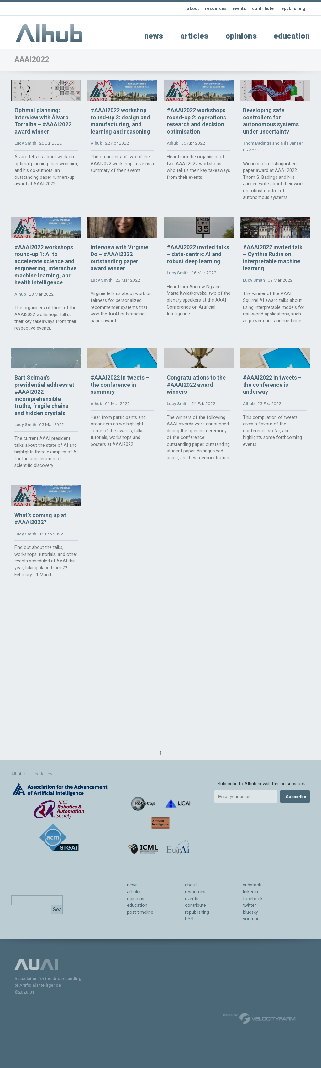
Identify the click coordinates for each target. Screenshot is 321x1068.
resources (211, 8)
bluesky (250, 912)
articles (194, 36)
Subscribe (296, 796)
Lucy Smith (25, 170)
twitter (249, 905)
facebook (253, 898)
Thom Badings (257, 170)
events (235, 8)
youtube (251, 919)
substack (252, 885)
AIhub (96, 170)
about (188, 8)
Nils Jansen (292, 170)
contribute (260, 8)
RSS (189, 919)
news (153, 36)
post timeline (140, 912)
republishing (291, 8)
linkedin (250, 892)
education (292, 36)
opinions (241, 36)
